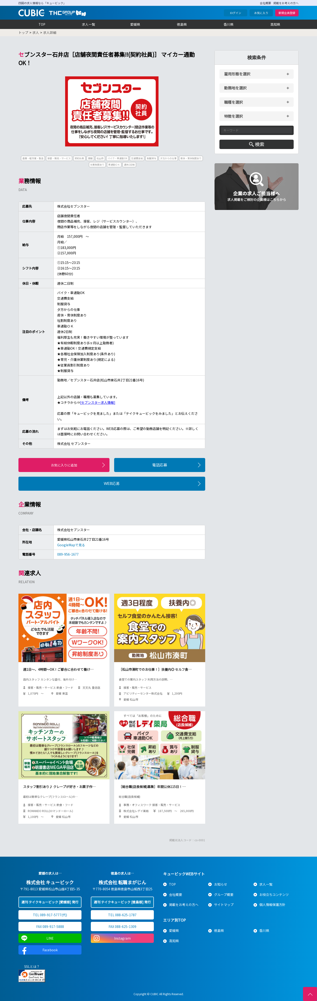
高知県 (275, 24)
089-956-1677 (68, 554)
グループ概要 (223, 894)
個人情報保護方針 (272, 904)
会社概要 (265, 3)
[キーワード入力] (256, 130)
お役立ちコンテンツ (274, 894)
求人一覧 (88, 24)
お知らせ (220, 884)
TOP (42, 24)
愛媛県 (135, 24)
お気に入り (261, 13)
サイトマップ (224, 904)
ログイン (235, 13)
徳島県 (182, 24)
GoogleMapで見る (71, 545)
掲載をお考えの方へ (286, 3)
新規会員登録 (286, 13)
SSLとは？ (32, 966)
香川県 (228, 24)
